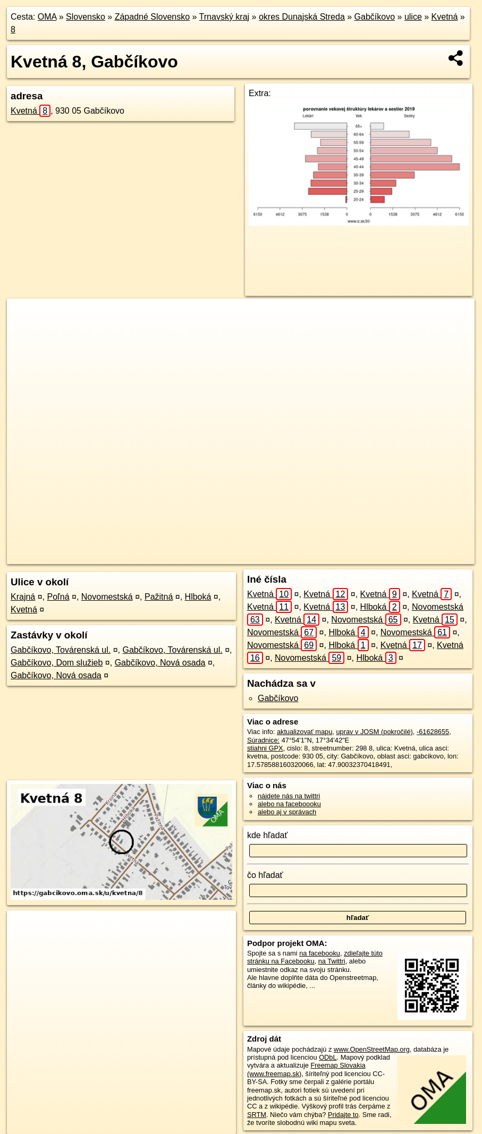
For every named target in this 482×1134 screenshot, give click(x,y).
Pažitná (159, 596)
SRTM (256, 1115)
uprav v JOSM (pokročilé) (374, 732)
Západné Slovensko (152, 16)
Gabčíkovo (374, 16)
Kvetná (445, 16)
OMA (47, 16)
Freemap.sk (336, 556)
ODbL (327, 1057)
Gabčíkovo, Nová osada (160, 662)
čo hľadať (265, 875)
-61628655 (433, 732)
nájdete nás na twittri (289, 796)
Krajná (23, 596)
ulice (413, 16)
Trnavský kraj (224, 16)
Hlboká (198, 596)
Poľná (58, 596)
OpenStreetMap (281, 556)
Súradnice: (263, 740)
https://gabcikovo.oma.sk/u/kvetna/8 (421, 556)
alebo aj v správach (287, 812)
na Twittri (331, 961)
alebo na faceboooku (289, 804)
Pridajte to (343, 1115)
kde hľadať (267, 835)
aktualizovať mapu (304, 732)
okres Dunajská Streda (302, 16)
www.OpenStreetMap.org (372, 1049)
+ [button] (25, 317)
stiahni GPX (265, 748)
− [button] (25, 333)
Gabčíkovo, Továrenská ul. (61, 649)
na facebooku (319, 953)
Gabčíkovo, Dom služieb (57, 662)
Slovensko (85, 16)
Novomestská (107, 596)
